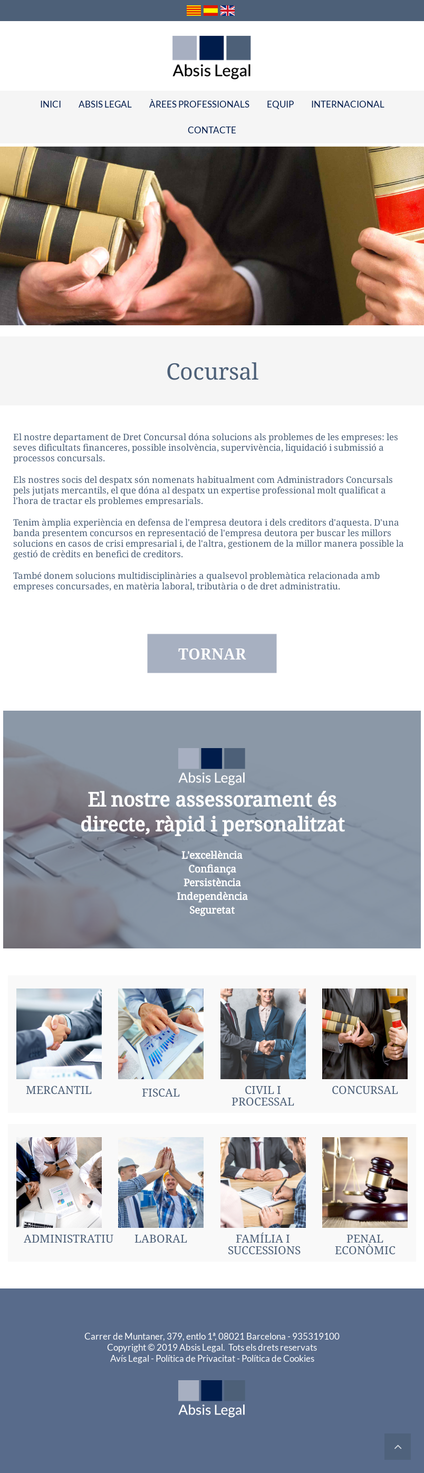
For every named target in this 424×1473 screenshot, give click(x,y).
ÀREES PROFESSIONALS (199, 104)
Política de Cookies (278, 1358)
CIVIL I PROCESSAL (263, 1095)
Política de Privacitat (196, 1358)
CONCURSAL (365, 1089)
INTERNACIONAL (347, 104)
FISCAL (161, 1092)
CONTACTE (212, 129)
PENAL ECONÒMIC (365, 1244)
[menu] (212, 117)
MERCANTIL (59, 1089)
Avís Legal (130, 1358)
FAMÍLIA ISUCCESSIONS (264, 1244)
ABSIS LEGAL (105, 104)
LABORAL (160, 1238)
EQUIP (280, 104)
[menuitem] (50, 104)
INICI (50, 104)
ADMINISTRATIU (68, 1238)
